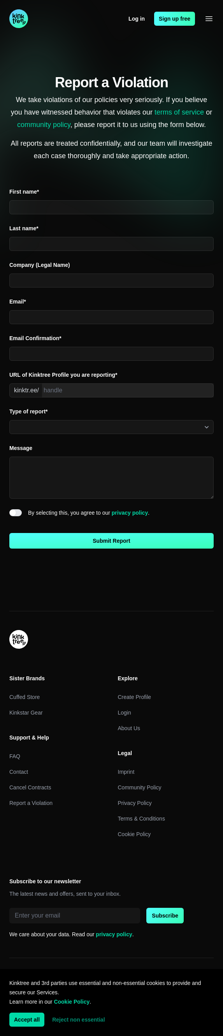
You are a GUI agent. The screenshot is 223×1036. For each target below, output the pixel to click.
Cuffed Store (24, 697)
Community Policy (140, 787)
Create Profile (134, 697)
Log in (136, 19)
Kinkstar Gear (26, 712)
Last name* (24, 228)
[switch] (15, 512)
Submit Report (111, 541)
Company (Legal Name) (39, 265)
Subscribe (165, 915)
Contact (18, 772)
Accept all (27, 1020)
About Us (129, 728)
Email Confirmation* (35, 338)
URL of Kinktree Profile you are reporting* (63, 375)
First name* (24, 192)
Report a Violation (31, 803)
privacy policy (130, 513)
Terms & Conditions (141, 818)
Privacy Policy (135, 803)
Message (20, 448)
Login (124, 712)
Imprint (126, 772)
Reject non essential (78, 1020)
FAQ (14, 756)
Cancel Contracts (30, 787)
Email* (17, 301)
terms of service (179, 112)
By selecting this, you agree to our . (88, 513)
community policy (43, 125)
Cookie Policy (134, 834)
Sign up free (174, 19)
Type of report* (28, 411)
